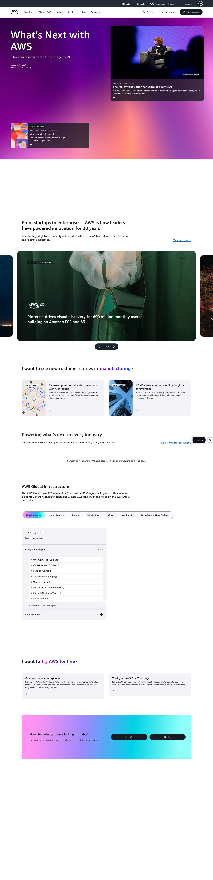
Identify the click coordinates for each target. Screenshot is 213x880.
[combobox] (116, 368)
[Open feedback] (209, 440)
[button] (45, 12)
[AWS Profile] (200, 3)
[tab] (33, 515)
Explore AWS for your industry (176, 442)
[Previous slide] (98, 346)
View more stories (182, 240)
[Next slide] (115, 346)
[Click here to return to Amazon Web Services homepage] (14, 14)
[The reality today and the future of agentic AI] (157, 63)
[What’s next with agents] (50, 135)
